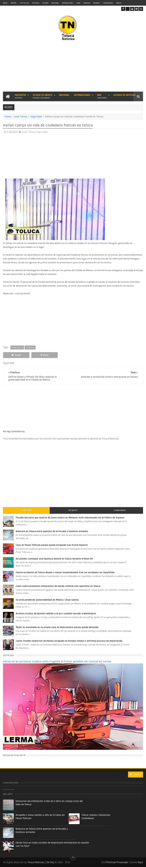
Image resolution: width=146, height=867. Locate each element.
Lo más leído (26, 510)
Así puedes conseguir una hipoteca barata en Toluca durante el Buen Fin (54, 558)
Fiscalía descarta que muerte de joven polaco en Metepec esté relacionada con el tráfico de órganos (70, 517)
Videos (118, 3)
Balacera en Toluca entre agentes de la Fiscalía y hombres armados (52, 531)
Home (7, 116)
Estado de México (42, 96)
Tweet (16, 355)
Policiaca (35, 3)
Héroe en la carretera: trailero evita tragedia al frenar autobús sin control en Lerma (57, 661)
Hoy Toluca (24, 3)
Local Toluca (20, 116)
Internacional (67, 3)
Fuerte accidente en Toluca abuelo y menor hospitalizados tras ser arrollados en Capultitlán (65, 572)
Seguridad (36, 116)
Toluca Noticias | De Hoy (40, 862)
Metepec (14, 3)
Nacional (55, 3)
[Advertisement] (44, 66)
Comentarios (120, 510)
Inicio (5, 3)
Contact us (135, 774)
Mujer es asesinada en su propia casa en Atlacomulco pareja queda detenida (57, 627)
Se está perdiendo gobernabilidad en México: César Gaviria (47, 600)
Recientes (20, 96)
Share (45, 355)
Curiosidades (108, 3)
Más (102, 96)
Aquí (140, 862)
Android (87, 3)
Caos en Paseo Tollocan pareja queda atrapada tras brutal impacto (52, 545)
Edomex (45, 3)
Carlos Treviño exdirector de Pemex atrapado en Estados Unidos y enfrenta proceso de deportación (69, 641)
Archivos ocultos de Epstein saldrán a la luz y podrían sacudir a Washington (56, 613)
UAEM (78, 3)
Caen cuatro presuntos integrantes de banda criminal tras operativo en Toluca (58, 586)
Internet (96, 3)
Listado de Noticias (124, 95)
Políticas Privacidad (117, 862)
